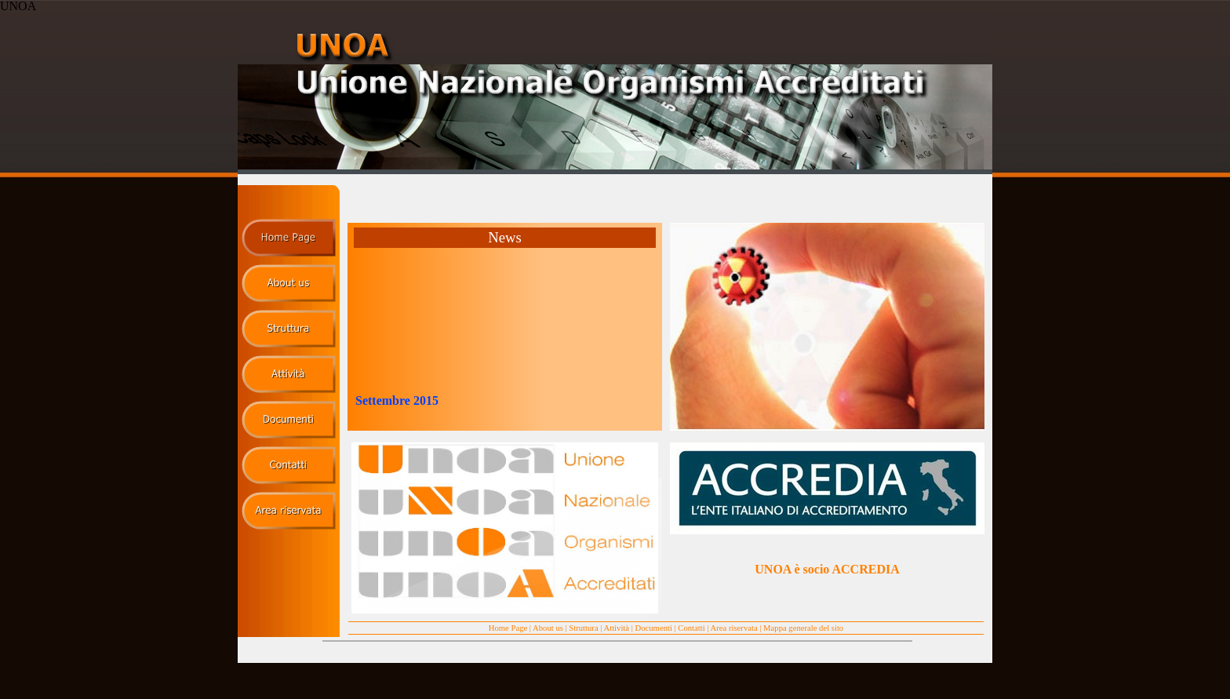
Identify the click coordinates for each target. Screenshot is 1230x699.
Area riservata (734, 628)
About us (548, 628)
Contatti (691, 628)
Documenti (653, 628)
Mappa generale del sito (803, 628)
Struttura (583, 628)
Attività (617, 628)
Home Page (508, 628)
